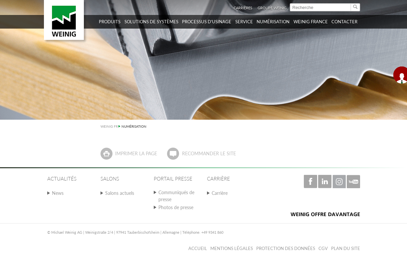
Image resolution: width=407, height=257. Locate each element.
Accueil (197, 248)
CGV (323, 248)
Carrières (243, 8)
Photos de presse (175, 207)
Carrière (220, 193)
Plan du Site (345, 248)
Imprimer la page (136, 153)
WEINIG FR (109, 126)
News (58, 193)
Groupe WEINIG (272, 8)
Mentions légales (231, 248)
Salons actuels (119, 193)
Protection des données (285, 248)
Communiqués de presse (176, 196)
